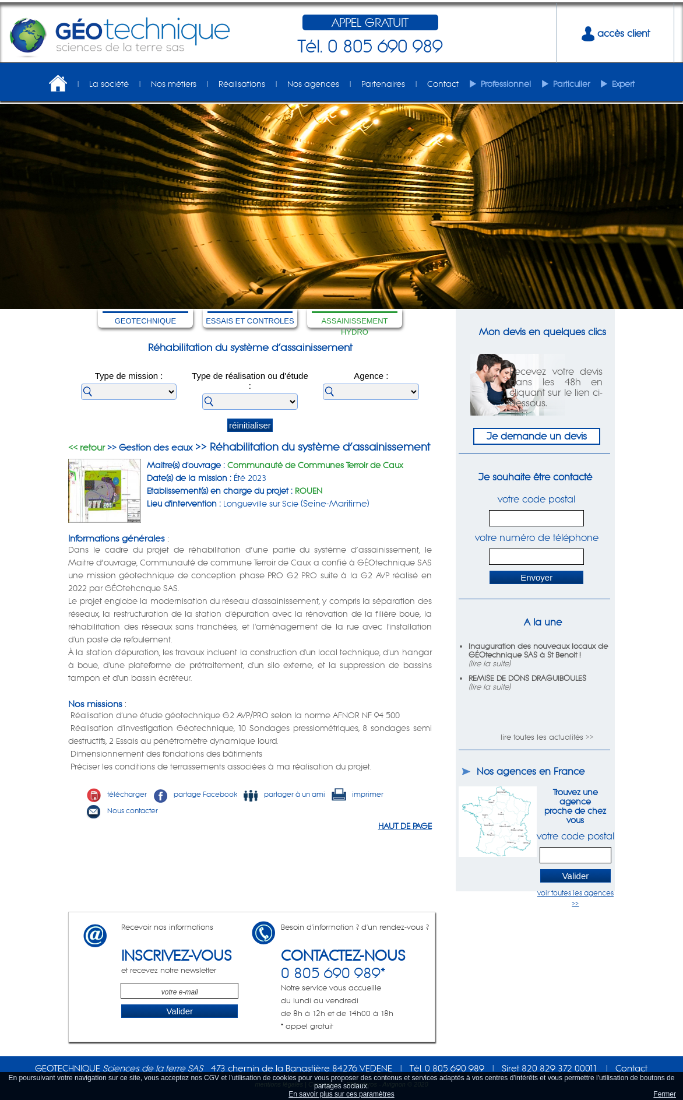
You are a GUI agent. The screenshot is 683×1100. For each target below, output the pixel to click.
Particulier (571, 84)
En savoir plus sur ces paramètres (341, 1094)
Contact (443, 84)
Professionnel (506, 84)
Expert (623, 84)
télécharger (116, 794)
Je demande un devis (537, 436)
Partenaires (383, 84)
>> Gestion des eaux (148, 447)
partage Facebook (195, 794)
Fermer (664, 1094)
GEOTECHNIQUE (145, 321)
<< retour (86, 447)
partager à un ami (284, 794)
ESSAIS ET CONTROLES (250, 321)
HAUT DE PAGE (405, 826)
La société (109, 84)
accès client (616, 33)
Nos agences (313, 84)
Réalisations (242, 84)
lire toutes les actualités (542, 737)
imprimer (357, 794)
